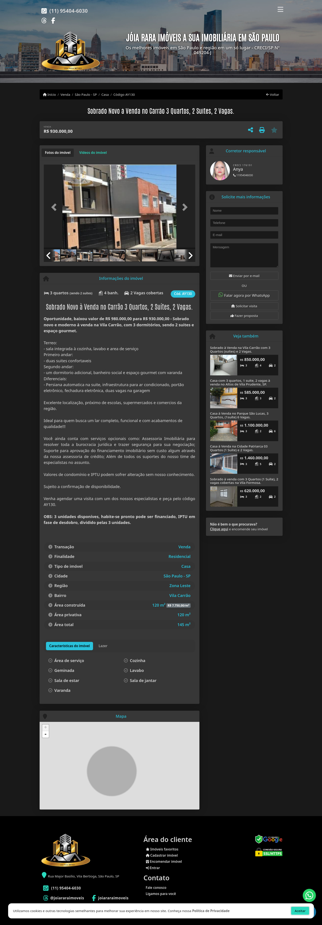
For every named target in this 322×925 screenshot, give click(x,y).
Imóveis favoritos (162, 849)
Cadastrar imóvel (162, 855)
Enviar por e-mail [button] (244, 275)
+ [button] (45, 727)
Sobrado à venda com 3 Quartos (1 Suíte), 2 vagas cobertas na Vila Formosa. (244, 481)
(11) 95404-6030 (68, 10)
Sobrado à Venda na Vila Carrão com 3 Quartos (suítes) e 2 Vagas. (240, 349)
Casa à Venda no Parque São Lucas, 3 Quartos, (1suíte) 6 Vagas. (239, 415)
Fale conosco (156, 887)
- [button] (45, 734)
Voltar (272, 94)
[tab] (58, 153)
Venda (65, 94)
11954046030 (243, 175)
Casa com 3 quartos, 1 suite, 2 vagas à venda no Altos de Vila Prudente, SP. (240, 382)
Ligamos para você (161, 893)
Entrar (153, 868)
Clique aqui (219, 529)
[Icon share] (44, 20)
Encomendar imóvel (164, 861)
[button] (55, 207)
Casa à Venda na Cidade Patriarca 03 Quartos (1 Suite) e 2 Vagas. (239, 448)
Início (49, 94)
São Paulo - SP (86, 94)
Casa (105, 94)
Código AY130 (124, 94)
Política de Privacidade (211, 911)
